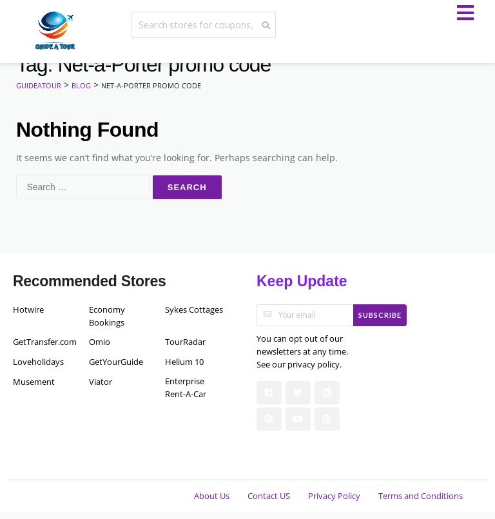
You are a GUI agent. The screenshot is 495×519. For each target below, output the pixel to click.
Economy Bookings (107, 316)
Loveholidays (38, 362)
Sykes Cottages (194, 309)
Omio (99, 342)
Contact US (269, 496)
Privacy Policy (334, 496)
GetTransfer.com (42, 342)
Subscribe (380, 315)
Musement (34, 382)
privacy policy (313, 364)
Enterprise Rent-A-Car (185, 388)
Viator (100, 382)
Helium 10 (184, 362)
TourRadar (185, 342)
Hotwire (28, 309)
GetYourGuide (116, 362)
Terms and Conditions (420, 496)
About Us (211, 496)
